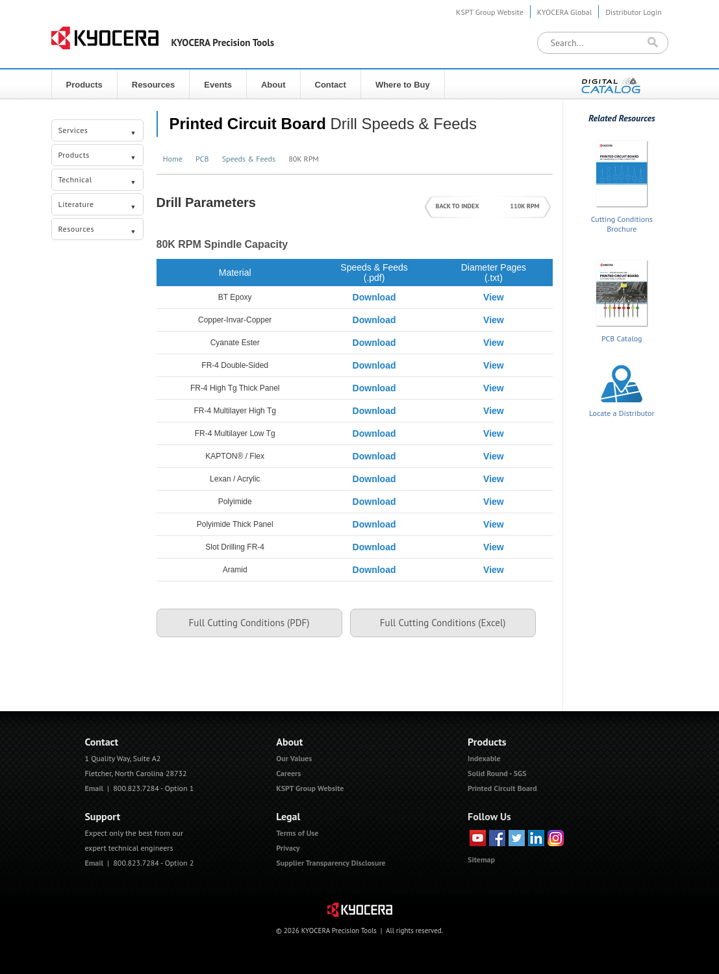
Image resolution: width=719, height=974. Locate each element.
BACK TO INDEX (457, 206)
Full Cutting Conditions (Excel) (443, 622)
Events (218, 85)
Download (374, 297)
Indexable (484, 758)
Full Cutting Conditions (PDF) (249, 622)
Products (84, 85)
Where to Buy (402, 85)
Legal (288, 816)
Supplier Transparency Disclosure (330, 863)
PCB (202, 159)
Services (97, 131)
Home (173, 159)
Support (102, 816)
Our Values (294, 758)
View (493, 297)
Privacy (287, 848)
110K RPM (524, 206)
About (273, 85)
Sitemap (481, 859)
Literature (97, 205)
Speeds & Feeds (248, 159)
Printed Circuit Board (248, 123)
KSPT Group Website (489, 12)
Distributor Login (633, 12)
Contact (330, 85)
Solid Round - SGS (497, 773)
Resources (153, 85)
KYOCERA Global (564, 12)
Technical (97, 181)
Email (93, 788)
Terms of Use (297, 833)
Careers (288, 773)
